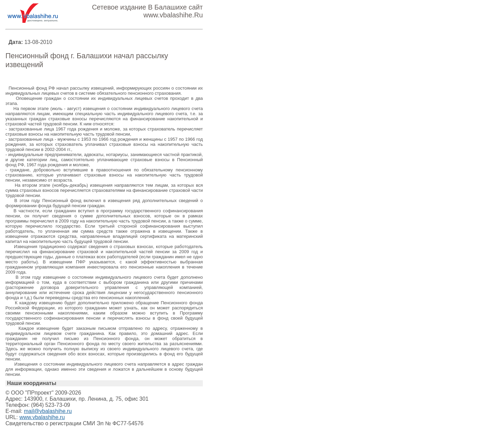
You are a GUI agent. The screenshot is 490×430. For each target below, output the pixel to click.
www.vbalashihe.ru (42, 417)
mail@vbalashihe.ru (48, 411)
